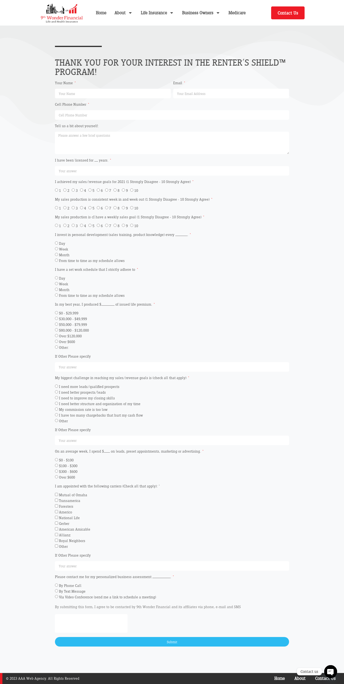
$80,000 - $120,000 (74, 330)
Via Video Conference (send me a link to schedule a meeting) (107, 597)
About (123, 12)
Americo (65, 512)
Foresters (66, 506)
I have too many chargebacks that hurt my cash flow (101, 415)
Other (63, 421)
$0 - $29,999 (68, 313)
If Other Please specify (73, 357)
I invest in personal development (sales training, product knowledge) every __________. (122, 235)
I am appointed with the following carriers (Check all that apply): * (107, 486)
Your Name (64, 83)
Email (178, 83)
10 (136, 190)
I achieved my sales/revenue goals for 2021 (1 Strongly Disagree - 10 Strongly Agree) (123, 182)
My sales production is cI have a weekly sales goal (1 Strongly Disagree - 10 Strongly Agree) (128, 217)
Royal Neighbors (72, 540)
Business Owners (201, 12)
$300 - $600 (68, 471)
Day (62, 243)
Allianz (64, 535)
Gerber (64, 523)
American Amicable (74, 529)
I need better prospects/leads (82, 392)
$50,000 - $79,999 (73, 324)
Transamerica (69, 500)
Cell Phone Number (71, 105)
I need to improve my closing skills (87, 398)
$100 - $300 (68, 466)
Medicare (237, 12)
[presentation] (91, 623)
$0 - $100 (66, 460)
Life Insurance (157, 12)
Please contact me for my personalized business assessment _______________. (113, 577)
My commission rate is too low (83, 409)
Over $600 (67, 341)
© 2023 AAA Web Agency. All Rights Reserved (42, 678)
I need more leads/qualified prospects (89, 386)
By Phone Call (70, 585)
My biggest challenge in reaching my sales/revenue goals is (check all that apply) (121, 378)
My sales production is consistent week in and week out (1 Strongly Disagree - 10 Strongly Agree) (132, 200)
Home (101, 12)
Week (63, 249)
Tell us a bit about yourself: (77, 126)
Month (64, 255)
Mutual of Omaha (73, 495)
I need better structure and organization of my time (99, 404)
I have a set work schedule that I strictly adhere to (95, 270)
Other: (64, 347)
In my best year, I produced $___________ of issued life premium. (104, 305)
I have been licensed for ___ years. (82, 160)
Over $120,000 (70, 336)
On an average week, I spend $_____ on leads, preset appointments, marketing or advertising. (128, 451)
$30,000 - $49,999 (73, 319)
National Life (69, 518)
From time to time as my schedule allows (92, 260)
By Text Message (72, 591)
